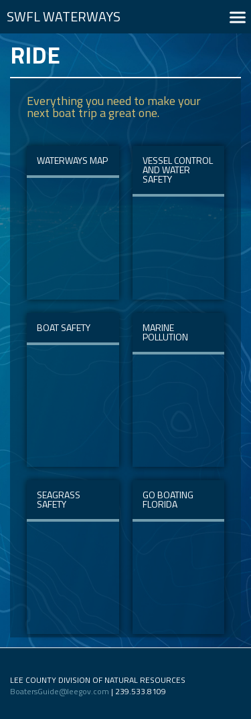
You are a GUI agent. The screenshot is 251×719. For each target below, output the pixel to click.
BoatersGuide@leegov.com (59, 691)
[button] (237, 17)
